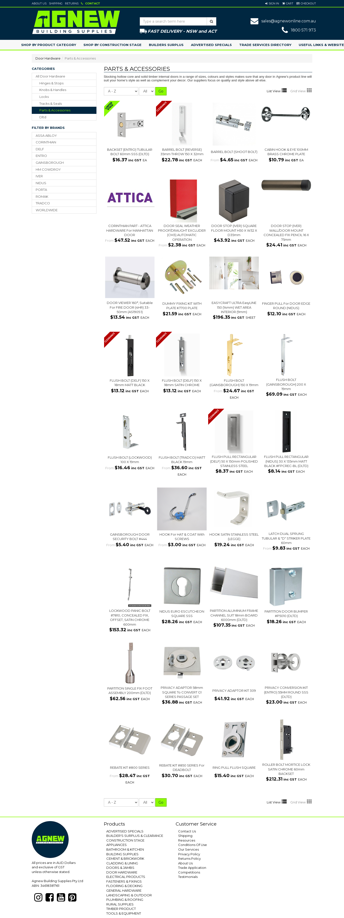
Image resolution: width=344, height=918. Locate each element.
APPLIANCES (116, 845)
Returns (71, 3)
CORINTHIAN (46, 142)
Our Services (188, 849)
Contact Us (187, 831)
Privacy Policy (189, 854)
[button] (272, 3)
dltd (42, 117)
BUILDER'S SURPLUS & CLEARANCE (134, 836)
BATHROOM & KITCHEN (125, 849)
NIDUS (41, 183)
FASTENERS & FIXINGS (124, 881)
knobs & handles (52, 90)
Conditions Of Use (192, 845)
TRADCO (43, 203)
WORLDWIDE (47, 210)
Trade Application (192, 868)
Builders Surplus (166, 45)
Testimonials (188, 877)
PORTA (41, 190)
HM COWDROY (48, 169)
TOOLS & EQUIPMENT (123, 913)
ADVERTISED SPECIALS (124, 831)
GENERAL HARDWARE (123, 890)
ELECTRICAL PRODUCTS (125, 877)
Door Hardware (48, 58)
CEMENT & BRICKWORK (125, 858)
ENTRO (41, 156)
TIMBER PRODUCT (121, 909)
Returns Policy (189, 858)
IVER (39, 176)
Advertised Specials (211, 45)
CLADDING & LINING (122, 863)
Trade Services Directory (265, 45)
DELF (40, 149)
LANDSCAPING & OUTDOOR (129, 895)
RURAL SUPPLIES (120, 904)
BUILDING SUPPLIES (122, 854)
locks (44, 97)
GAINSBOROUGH (50, 163)
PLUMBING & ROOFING (124, 900)
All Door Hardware (50, 76)
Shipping (56, 3)
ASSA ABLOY (46, 135)
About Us (39, 3)
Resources (186, 840)
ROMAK (42, 196)
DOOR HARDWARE (121, 872)
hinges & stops (51, 83)
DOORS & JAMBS (120, 868)
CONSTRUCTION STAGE (125, 840)
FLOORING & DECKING (124, 886)
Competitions (189, 872)
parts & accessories (54, 110)
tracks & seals (50, 103)
